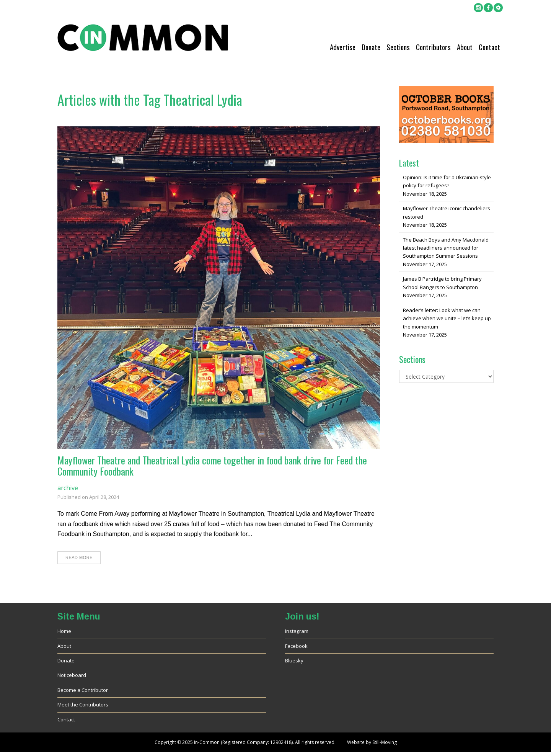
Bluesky (294, 660)
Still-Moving (384, 742)
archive (67, 488)
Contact (489, 46)
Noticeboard (71, 675)
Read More (79, 557)
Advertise (342, 46)
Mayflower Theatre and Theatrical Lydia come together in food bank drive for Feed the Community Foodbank (212, 466)
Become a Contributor (82, 690)
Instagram (296, 631)
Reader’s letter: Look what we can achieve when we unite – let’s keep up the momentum (447, 318)
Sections (398, 46)
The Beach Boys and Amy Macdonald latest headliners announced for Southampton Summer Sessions (446, 248)
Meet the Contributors (82, 704)
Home (64, 631)
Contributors (433, 46)
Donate (371, 46)
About (465, 46)
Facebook (296, 645)
